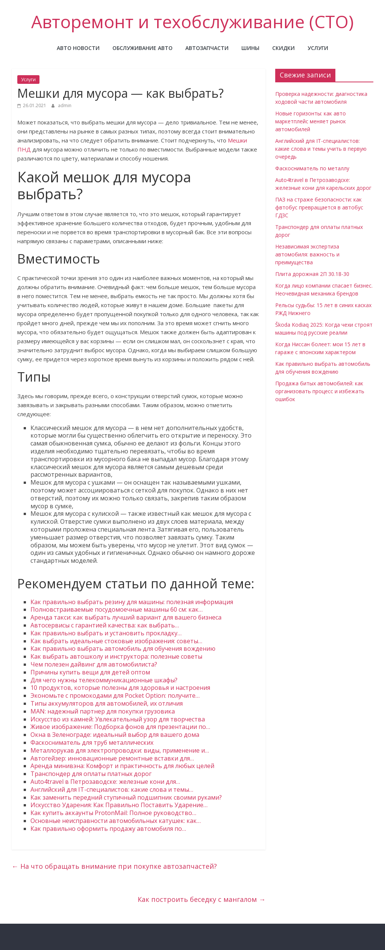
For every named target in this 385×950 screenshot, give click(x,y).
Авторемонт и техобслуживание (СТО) (192, 21)
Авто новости (78, 48)
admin (64, 105)
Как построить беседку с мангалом (201, 899)
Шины (250, 48)
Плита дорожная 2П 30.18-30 (312, 273)
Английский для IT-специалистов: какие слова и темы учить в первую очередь (321, 148)
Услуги (318, 48)
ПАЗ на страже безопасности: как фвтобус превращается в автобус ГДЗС (319, 207)
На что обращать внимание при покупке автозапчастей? (114, 866)
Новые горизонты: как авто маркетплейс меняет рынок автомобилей (310, 121)
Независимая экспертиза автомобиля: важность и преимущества (307, 254)
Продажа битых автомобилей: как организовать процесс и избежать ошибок (319, 391)
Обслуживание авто (142, 48)
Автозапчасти (207, 48)
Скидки (283, 48)
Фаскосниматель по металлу (312, 168)
